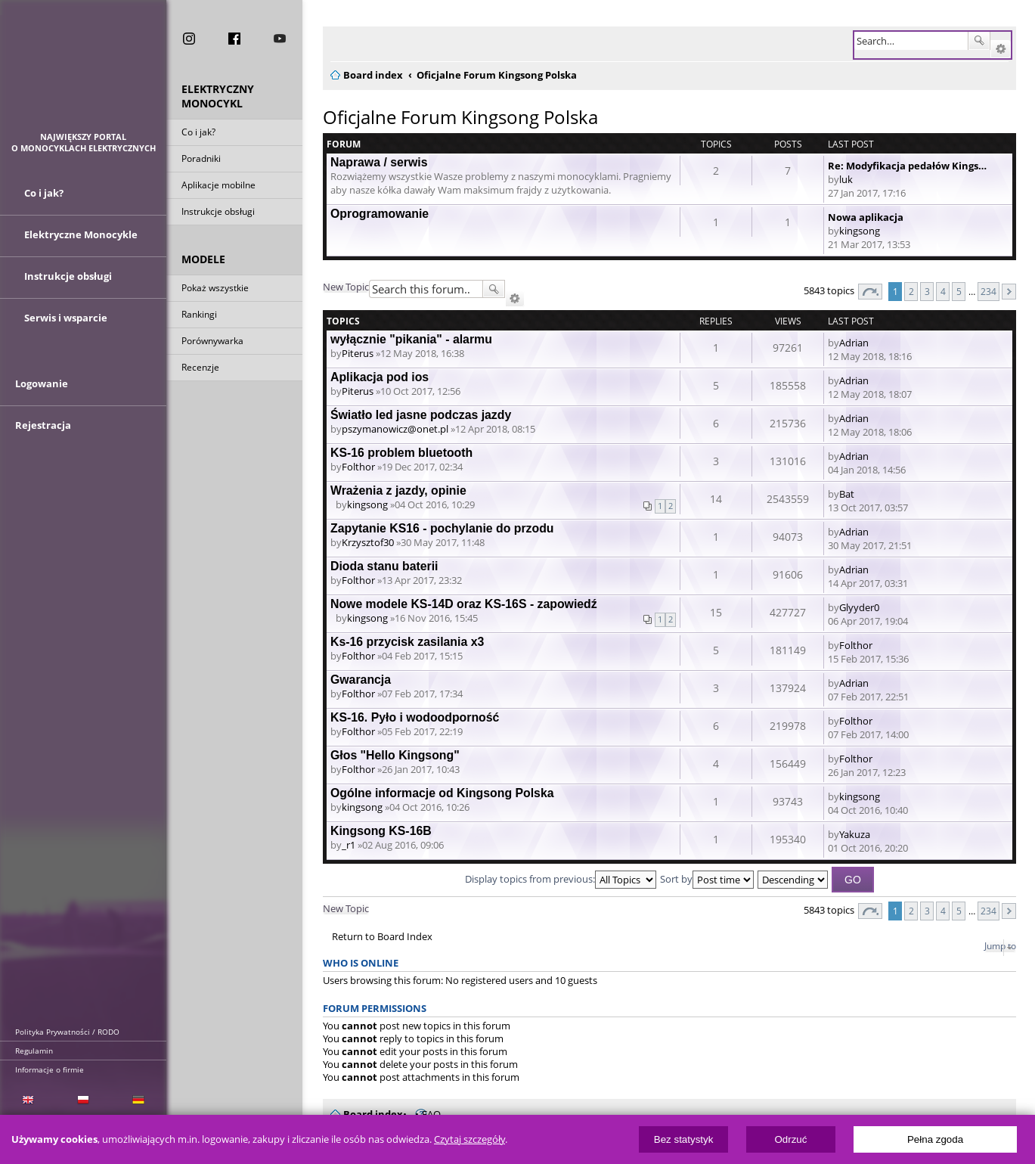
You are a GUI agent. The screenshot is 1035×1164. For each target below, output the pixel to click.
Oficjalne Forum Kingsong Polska (460, 116)
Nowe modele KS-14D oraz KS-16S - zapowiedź (463, 604)
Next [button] (1009, 292)
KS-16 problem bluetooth (401, 452)
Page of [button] (870, 292)
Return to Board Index (382, 936)
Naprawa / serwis (378, 162)
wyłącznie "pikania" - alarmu (411, 339)
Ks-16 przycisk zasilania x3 (407, 641)
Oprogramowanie (379, 213)
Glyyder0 (859, 607)
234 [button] (988, 291)
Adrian (854, 342)
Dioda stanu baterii (384, 566)
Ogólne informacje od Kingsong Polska (442, 793)
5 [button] (959, 291)
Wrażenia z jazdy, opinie (398, 490)
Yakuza (854, 834)
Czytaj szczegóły (469, 1139)
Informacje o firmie (49, 1069)
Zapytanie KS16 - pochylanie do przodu (442, 528)
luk (846, 179)
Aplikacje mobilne (218, 187)
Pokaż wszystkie (215, 290)
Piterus (357, 353)
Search (979, 41)
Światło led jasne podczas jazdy (420, 414)
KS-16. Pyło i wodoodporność (414, 717)
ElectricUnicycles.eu (83, 73)
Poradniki (201, 160)
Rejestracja (43, 448)
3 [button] (927, 291)
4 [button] (943, 291)
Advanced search (1000, 49)
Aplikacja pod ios (379, 377)
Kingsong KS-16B (381, 830)
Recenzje (200, 369)
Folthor (358, 466)
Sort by (707, 879)
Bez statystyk (684, 1139)
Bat (846, 494)
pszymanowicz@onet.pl (395, 429)
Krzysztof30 (368, 542)
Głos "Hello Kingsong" (395, 755)
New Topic (346, 286)
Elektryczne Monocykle (81, 244)
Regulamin (34, 1050)
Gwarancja (360, 679)
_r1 (348, 845)
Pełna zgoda (935, 1139)
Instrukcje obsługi (218, 213)
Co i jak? (198, 134)
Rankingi (199, 316)
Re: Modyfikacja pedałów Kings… (907, 165)
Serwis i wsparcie (65, 327)
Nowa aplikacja (865, 217)
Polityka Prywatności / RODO (67, 1031)
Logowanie (41, 406)
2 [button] (911, 291)
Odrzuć (790, 1139)
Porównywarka (212, 343)
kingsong (859, 230)
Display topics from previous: (560, 879)
